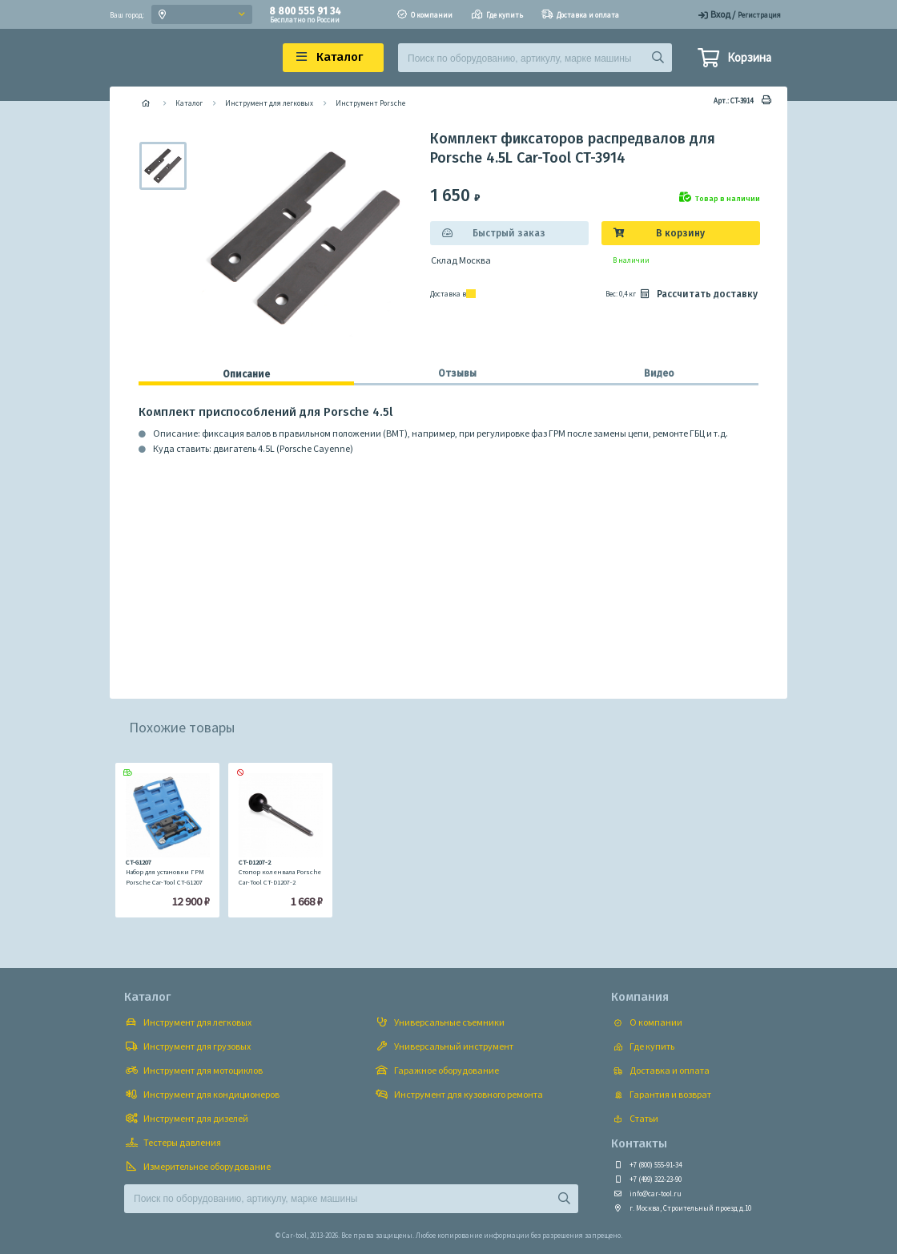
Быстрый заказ (509, 233)
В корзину (680, 233)
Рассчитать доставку (698, 294)
